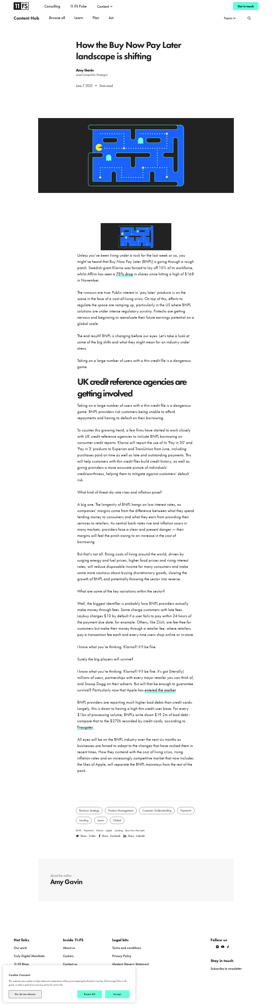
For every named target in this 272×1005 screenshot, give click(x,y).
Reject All (89, 994)
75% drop (124, 274)
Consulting (52, 6)
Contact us (70, 964)
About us (69, 948)
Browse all (57, 17)
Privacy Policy (121, 956)
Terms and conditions (126, 948)
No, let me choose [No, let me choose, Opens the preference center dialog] (25, 994)
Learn (78, 17)
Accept (117, 994)
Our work (20, 948)
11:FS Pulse (78, 6)
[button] (105, 6)
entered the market (159, 690)
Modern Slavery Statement (130, 964)
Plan (96, 17)
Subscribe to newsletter (226, 968)
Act (111, 17)
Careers (68, 956)
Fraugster (85, 727)
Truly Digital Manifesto (29, 956)
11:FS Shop (21, 964)
